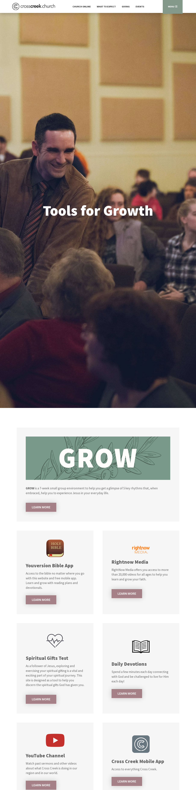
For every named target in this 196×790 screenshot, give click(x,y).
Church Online (82, 6)
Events (140, 6)
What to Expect (106, 6)
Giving (126, 6)
